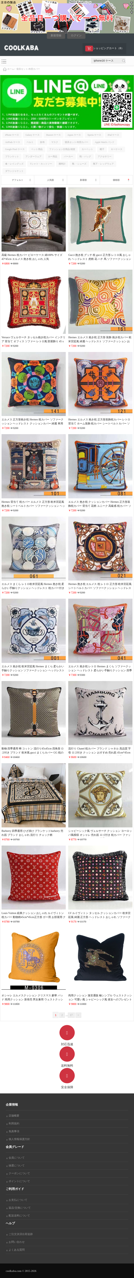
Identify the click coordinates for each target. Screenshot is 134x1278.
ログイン (76, 35)
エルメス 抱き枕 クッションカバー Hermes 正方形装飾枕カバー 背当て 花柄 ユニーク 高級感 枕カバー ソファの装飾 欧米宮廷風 (99, 505)
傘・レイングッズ (14, 163)
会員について (16, 1157)
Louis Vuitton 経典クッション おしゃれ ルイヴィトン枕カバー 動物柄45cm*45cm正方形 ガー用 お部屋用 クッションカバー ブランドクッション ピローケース (34, 917)
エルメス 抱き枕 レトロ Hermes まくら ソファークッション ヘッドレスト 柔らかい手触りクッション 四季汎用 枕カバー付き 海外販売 (100, 670)
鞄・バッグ (85, 156)
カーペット (87, 149)
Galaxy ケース (32, 135)
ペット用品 (37, 149)
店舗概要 (13, 1115)
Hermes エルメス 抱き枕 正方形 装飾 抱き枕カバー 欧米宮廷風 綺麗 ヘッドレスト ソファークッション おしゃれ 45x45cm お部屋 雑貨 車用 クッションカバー (100, 341)
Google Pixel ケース (15, 149)
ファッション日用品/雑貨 (62, 149)
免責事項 (13, 1131)
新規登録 (56, 35)
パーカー (68, 156)
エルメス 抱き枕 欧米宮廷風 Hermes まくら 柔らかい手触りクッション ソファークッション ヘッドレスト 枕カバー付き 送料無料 (33, 670)
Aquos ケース (74, 135)
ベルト (30, 142)
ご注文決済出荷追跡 (20, 1234)
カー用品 (52, 156)
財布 (42, 142)
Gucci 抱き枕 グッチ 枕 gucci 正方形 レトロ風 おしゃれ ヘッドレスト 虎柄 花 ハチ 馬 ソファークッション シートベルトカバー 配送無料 (99, 259)
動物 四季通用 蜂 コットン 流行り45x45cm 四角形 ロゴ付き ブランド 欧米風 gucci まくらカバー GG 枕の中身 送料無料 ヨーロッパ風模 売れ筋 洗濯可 (33, 752)
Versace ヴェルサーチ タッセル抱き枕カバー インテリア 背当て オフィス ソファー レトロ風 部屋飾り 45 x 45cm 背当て (33, 341)
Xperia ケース (94, 135)
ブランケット (12, 156)
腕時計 (62, 163)
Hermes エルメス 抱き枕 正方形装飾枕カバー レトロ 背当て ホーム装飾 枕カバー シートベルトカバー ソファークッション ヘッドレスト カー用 (99, 423)
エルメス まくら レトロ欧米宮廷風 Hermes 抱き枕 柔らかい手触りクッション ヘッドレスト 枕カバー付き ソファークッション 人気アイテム (33, 588)
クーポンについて (18, 1173)
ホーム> (11, 69)
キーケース (116, 149)
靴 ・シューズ (79, 163)
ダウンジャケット (14, 171)
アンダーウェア (33, 156)
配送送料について (18, 1215)
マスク (54, 142)
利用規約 (13, 1123)
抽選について (16, 1165)
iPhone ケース (12, 135)
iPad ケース (113, 135)
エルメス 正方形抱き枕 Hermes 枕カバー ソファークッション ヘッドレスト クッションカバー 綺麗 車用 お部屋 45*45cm (32, 423)
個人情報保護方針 (18, 1139)
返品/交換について (19, 1207)
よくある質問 (16, 1249)
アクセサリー (104, 156)
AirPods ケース (12, 142)
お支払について (17, 1200)
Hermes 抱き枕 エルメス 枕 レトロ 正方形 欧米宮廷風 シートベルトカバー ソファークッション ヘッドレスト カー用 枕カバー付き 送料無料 (100, 588)
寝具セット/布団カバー (28, 69)
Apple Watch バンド (104, 142)
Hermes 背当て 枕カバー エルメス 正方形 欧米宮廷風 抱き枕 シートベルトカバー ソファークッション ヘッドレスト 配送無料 (33, 505)
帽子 (102, 149)
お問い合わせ (16, 1242)
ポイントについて (18, 1181)
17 (71, 1015)
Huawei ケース (53, 135)
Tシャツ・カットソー (41, 163)
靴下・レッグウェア (103, 163)
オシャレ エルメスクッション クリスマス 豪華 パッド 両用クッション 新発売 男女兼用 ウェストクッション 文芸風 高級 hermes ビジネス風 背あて (32, 999)
